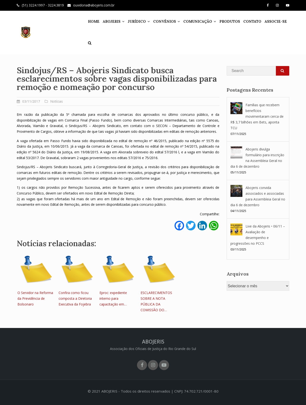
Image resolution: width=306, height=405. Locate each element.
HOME (93, 21)
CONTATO (252, 21)
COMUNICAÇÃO (197, 21)
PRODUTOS (229, 21)
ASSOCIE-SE (276, 21)
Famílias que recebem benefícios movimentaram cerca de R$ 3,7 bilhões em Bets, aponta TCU (257, 116)
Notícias (56, 101)
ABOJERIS (111, 21)
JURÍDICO (137, 21)
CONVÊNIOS (164, 21)
